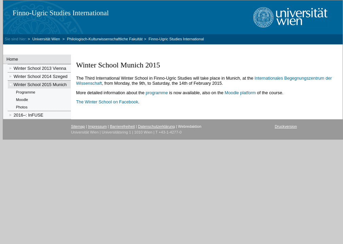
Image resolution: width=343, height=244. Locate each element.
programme (157, 92)
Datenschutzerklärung (156, 126)
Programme (25, 92)
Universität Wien (46, 39)
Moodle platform (240, 92)
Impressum (97, 126)
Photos (22, 107)
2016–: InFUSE (28, 115)
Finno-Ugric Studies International (61, 13)
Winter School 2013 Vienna (40, 68)
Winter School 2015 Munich (40, 84)
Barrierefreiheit (122, 126)
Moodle (22, 100)
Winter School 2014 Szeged (41, 76)
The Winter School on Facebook (107, 101)
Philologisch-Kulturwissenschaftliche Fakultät (105, 39)
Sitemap (78, 126)
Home (12, 59)
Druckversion (286, 126)
